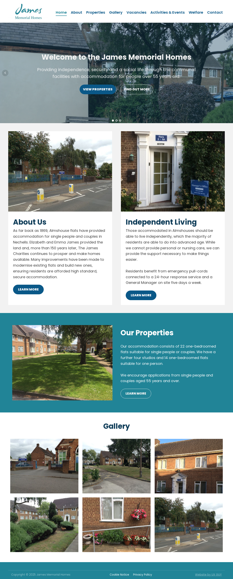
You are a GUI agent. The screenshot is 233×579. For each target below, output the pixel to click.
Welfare (196, 12)
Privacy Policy (142, 575)
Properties (95, 12)
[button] (224, 5)
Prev (5, 73)
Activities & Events (167, 12)
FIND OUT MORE (137, 89)
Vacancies (136, 12)
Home (61, 12)
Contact (215, 12)
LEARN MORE (28, 289)
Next (228, 73)
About (76, 12)
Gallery (116, 12)
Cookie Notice (119, 575)
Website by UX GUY (208, 575)
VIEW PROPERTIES (97, 89)
